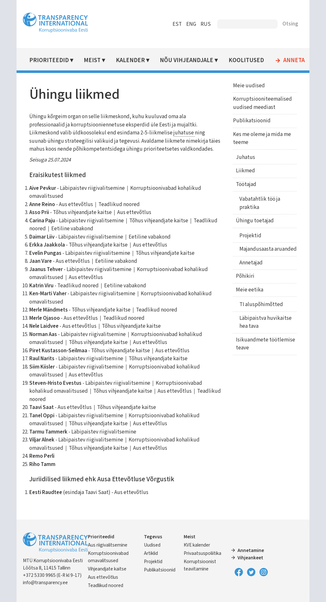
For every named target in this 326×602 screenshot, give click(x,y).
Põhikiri (245, 276)
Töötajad (246, 184)
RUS (206, 24)
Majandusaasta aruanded (267, 249)
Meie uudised (248, 85)
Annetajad (250, 262)
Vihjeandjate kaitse (107, 569)
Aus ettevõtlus (103, 577)
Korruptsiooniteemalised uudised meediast (261, 103)
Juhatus (245, 157)
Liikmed (245, 170)
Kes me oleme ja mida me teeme (261, 138)
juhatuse (184, 132)
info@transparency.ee (45, 582)
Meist (92, 60)
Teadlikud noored (106, 585)
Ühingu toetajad (254, 220)
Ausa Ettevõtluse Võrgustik (135, 479)
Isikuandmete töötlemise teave (265, 344)
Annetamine (250, 550)
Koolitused (246, 60)
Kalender (130, 60)
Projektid (250, 235)
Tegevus (153, 537)
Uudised (152, 545)
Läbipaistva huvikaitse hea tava (265, 322)
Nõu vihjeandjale (187, 60)
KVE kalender (197, 545)
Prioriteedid (49, 60)
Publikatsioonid (251, 120)
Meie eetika (249, 289)
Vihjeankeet (250, 558)
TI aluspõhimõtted (260, 304)
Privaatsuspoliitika (202, 553)
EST (177, 24)
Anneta (294, 60)
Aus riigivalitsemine (108, 545)
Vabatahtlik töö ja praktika (259, 203)
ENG (191, 24)
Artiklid (151, 553)
